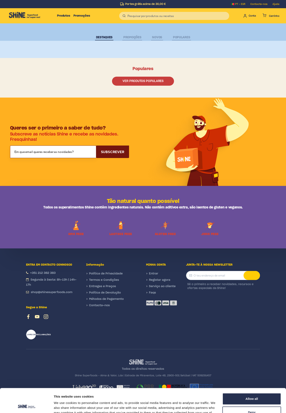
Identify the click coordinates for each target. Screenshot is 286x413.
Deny (252, 388)
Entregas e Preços (102, 286)
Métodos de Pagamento (106, 299)
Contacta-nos (259, 4)
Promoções (81, 15)
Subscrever (112, 152)
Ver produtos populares (142, 81)
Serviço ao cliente (162, 286)
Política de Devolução (105, 292)
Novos (157, 37)
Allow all (252, 375)
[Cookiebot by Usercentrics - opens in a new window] (27, 405)
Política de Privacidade (106, 273)
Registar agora (159, 280)
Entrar (153, 273)
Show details (63, 405)
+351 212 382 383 (43, 273)
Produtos (63, 15)
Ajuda (275, 4)
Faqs (152, 292)
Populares (181, 37)
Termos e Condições (104, 280)
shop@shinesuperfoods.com (51, 292)
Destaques (104, 37)
